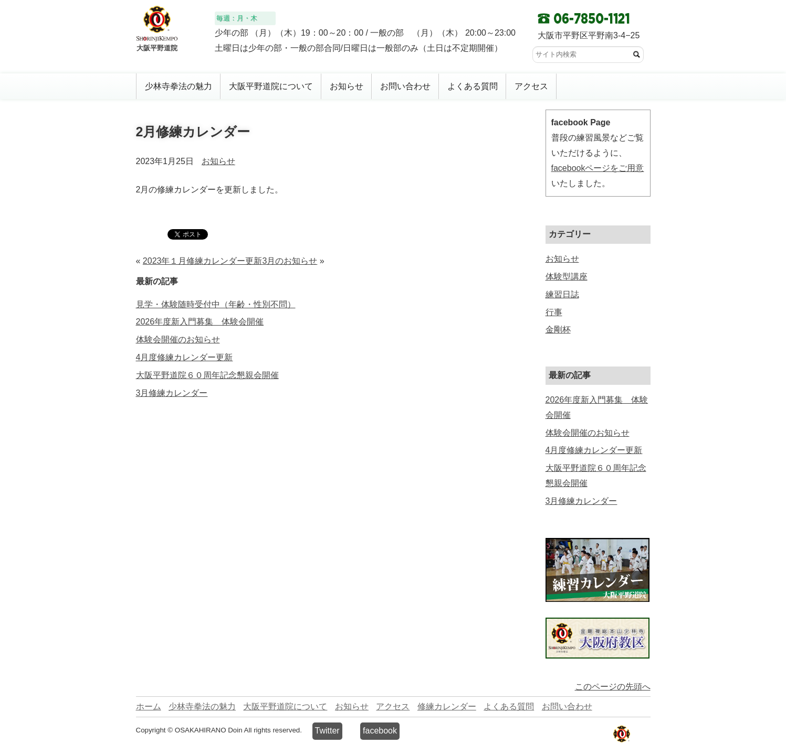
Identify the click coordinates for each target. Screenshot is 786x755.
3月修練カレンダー (172, 393)
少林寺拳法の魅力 (178, 86)
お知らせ (346, 86)
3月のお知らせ (289, 260)
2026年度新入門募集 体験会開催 (200, 321)
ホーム (148, 706)
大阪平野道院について (271, 86)
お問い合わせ (405, 86)
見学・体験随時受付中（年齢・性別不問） (216, 304)
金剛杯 (558, 329)
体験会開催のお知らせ (178, 339)
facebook (380, 730)
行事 (554, 312)
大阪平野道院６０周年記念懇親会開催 (207, 375)
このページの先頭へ (613, 686)
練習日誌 (562, 294)
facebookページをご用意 (597, 168)
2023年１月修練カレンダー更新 (203, 260)
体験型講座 (567, 276)
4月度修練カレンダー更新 (184, 357)
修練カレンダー (446, 706)
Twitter (327, 730)
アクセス (531, 86)
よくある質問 (472, 86)
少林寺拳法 (620, 734)
